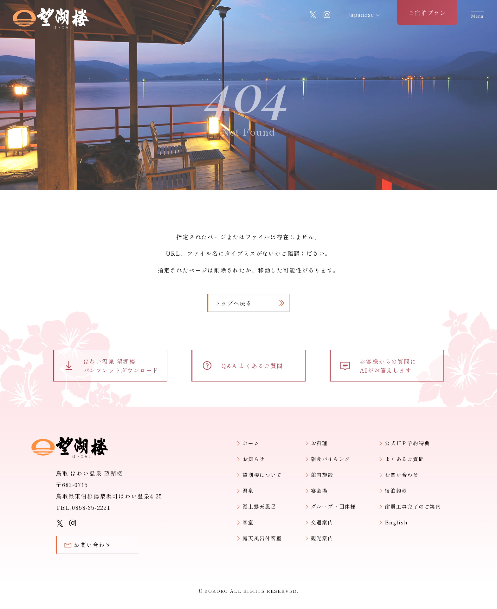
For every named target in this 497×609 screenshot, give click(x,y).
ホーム (14, 201)
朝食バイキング (331, 459)
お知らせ (253, 459)
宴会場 (319, 490)
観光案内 (322, 538)
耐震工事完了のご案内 (413, 506)
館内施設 (322, 474)
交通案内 (322, 522)
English (396, 522)
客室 (248, 522)
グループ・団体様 (333, 506)
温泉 (248, 490)
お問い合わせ (402, 474)
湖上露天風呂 (259, 506)
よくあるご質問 (404, 459)
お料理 (319, 443)
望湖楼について (262, 474)
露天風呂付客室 (262, 538)
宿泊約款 (396, 490)
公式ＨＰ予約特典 (407, 443)
